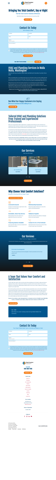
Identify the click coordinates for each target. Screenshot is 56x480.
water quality (24, 189)
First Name (10, 33)
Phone (10, 36)
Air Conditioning (28, 437)
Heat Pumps (28, 441)
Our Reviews (13, 162)
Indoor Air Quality (28, 444)
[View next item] (29, 232)
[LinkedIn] (29, 472)
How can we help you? (12, 43)
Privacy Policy (34, 52)
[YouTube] (31, 472)
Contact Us (28, 19)
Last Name (30, 33)
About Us (28, 434)
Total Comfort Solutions (35, 79)
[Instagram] (26, 472)
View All (38, 61)
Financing (28, 448)
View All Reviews (28, 321)
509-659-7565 (28, 424)
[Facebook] (24, 472)
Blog (28, 450)
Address (10, 393)
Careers (28, 446)
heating (19, 80)
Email (29, 36)
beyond (45, 80)
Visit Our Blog (13, 359)
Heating (28, 439)
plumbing (29, 80)
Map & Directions (28, 460)
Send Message (28, 55)
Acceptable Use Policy (40, 52)
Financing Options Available (16, 253)
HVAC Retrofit (28, 443)
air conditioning (23, 80)
